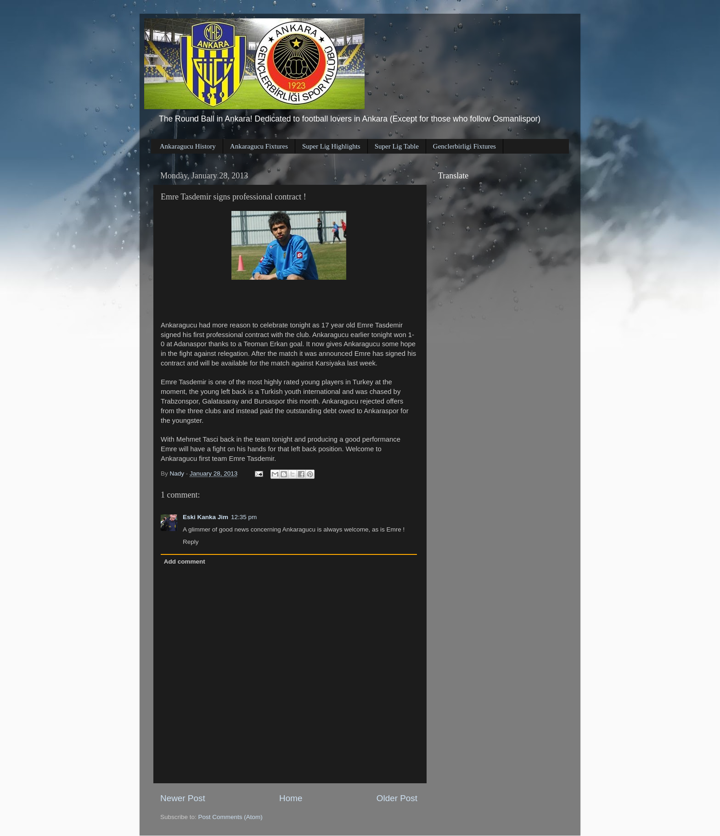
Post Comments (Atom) (230, 817)
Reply (191, 541)
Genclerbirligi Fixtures (464, 146)
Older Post (397, 798)
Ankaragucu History (188, 146)
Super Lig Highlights (331, 146)
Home (290, 798)
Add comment (184, 561)
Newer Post (182, 798)
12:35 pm (244, 517)
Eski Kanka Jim (205, 517)
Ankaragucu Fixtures (259, 146)
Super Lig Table (397, 146)
